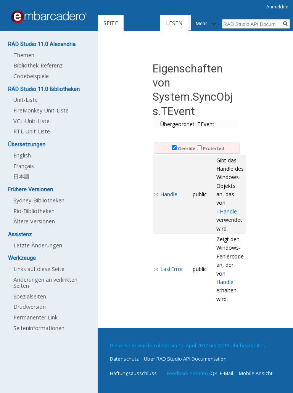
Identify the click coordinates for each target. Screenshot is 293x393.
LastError (171, 269)
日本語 (21, 176)
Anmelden (277, 6)
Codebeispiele (31, 76)
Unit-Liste (25, 99)
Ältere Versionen (34, 221)
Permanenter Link (35, 317)
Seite (110, 23)
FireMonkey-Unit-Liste (41, 110)
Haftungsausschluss (133, 373)
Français (23, 166)
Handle (168, 194)
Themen (23, 55)
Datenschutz (124, 358)
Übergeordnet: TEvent (187, 124)
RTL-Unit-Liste (31, 131)
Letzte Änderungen (37, 245)
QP (214, 373)
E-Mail (226, 373)
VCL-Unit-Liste (31, 121)
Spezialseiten (29, 296)
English (22, 155)
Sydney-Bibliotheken (38, 200)
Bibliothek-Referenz (38, 65)
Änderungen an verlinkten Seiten (45, 282)
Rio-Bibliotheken (34, 211)
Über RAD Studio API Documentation (185, 358)
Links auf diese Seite (38, 269)
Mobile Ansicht (255, 373)
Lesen (155, 23)
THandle (226, 211)
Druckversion (29, 306)
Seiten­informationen (38, 328)
